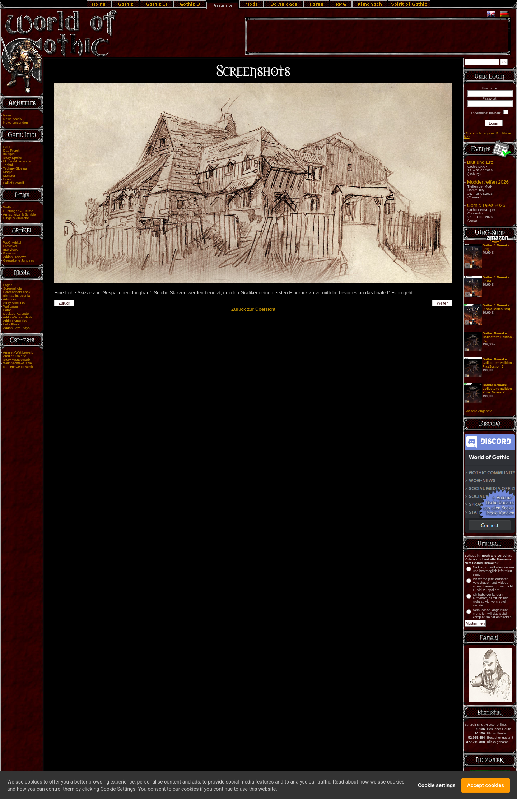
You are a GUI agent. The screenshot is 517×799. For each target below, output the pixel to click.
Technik (9, 165)
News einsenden (15, 122)
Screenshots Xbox (17, 292)
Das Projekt (11, 150)
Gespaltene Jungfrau (18, 260)
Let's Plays (11, 324)
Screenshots (12, 288)
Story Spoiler (12, 158)
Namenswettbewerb (18, 367)
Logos (7, 285)
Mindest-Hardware (17, 161)
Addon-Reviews (14, 257)
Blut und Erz (480, 162)
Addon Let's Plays (16, 328)
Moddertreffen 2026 (488, 182)
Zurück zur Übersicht (253, 309)
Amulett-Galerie (14, 356)
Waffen (8, 207)
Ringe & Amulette (16, 218)
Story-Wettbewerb (16, 359)
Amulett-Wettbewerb (18, 352)
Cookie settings (437, 788)
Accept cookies (485, 788)
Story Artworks (14, 303)
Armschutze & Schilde (19, 214)
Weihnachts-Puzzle (17, 363)
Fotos (7, 310)
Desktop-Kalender (16, 313)
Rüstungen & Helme (18, 211)
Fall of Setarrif (13, 183)
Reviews (9, 253)
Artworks (9, 299)
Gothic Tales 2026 (486, 205)
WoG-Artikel (12, 242)
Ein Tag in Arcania (16, 295)
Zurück (64, 303)
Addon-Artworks (15, 321)
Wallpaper (10, 306)
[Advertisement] (377, 36)
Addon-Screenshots (17, 317)
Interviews (10, 249)
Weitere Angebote (479, 411)
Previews (10, 246)
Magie (7, 172)
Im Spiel (9, 154)
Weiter (442, 303)
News (7, 115)
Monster (9, 175)
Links (7, 179)
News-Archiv (12, 119)
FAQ (6, 147)
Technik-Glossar (15, 168)
